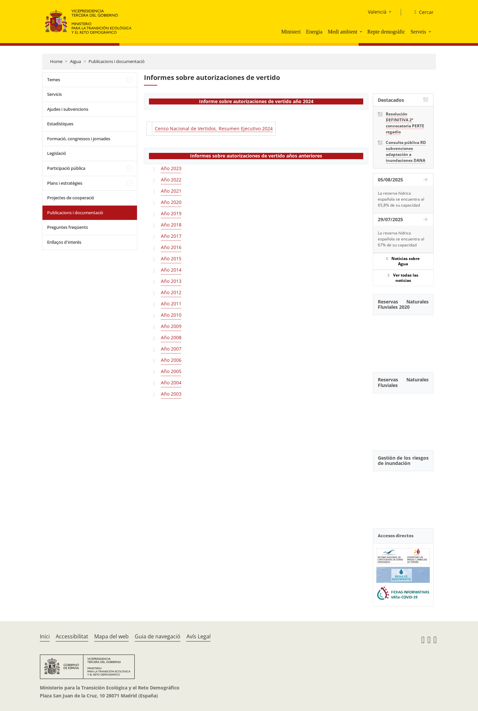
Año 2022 (171, 179)
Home (56, 61)
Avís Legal (198, 636)
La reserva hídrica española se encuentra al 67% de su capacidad (401, 239)
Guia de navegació (157, 636)
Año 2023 (171, 168)
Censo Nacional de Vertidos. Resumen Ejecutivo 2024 (214, 128)
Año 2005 (171, 371)
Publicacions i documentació (117, 61)
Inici (45, 636)
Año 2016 (171, 247)
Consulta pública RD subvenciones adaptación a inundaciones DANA (406, 151)
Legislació (56, 153)
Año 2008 (171, 337)
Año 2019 (171, 213)
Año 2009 (171, 326)
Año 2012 (171, 292)
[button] (362, 31)
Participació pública (66, 168)
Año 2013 (171, 281)
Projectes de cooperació (70, 198)
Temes (53, 80)
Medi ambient (342, 31)
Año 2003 (171, 394)
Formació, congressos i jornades (78, 139)
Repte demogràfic (386, 31)
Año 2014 (171, 270)
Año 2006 (171, 360)
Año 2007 (171, 349)
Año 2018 (171, 225)
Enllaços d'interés (64, 242)
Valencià (377, 12)
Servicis (54, 94)
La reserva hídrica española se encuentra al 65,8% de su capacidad (401, 199)
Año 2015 (171, 258)
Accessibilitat (72, 636)
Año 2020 (171, 202)
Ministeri (291, 31)
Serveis (418, 31)
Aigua (75, 61)
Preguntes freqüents (67, 227)
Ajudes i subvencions (67, 109)
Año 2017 (171, 236)
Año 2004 (171, 382)
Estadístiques (60, 124)
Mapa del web (111, 636)
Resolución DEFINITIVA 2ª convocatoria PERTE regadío (405, 123)
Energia (314, 31)
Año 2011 (171, 303)
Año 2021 (171, 191)
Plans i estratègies (64, 183)
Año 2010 (171, 315)
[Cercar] (421, 12)
